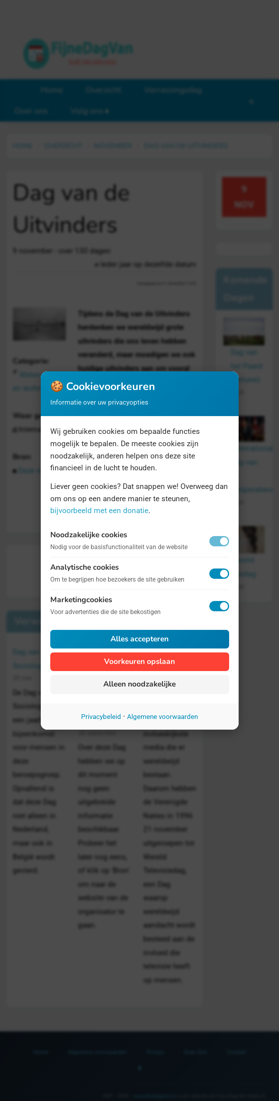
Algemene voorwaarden (162, 717)
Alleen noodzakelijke (139, 684)
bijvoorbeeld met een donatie (99, 510)
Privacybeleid (101, 717)
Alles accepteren (139, 639)
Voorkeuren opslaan (139, 661)
